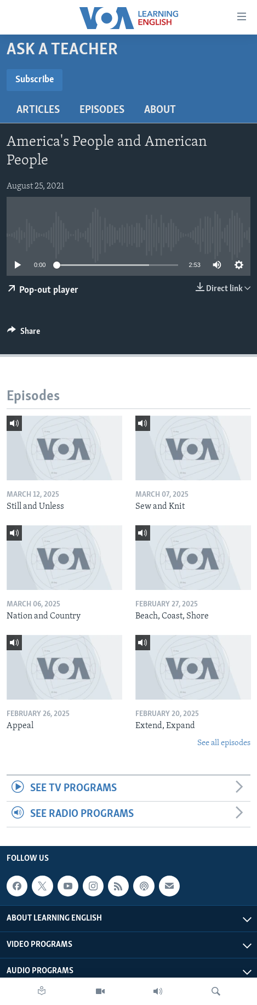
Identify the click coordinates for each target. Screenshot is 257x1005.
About (160, 110)
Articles (38, 110)
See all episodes (223, 743)
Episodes (101, 110)
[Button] (23, 333)
